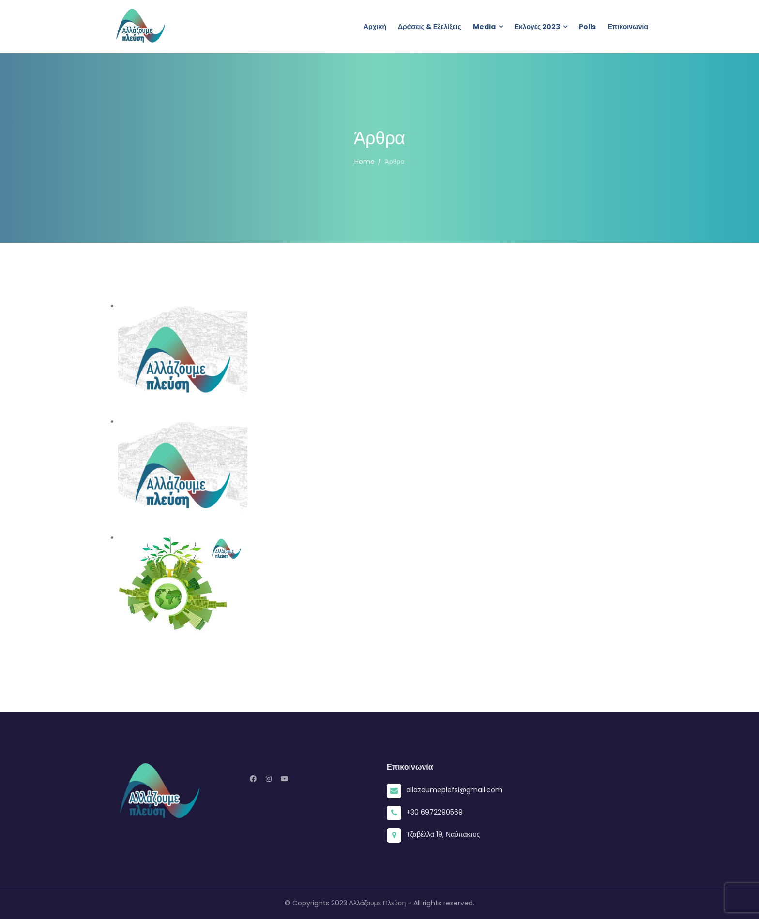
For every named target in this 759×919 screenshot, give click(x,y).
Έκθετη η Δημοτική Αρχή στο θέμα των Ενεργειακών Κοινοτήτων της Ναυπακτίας (432, 585)
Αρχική (375, 26)
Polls (587, 26)
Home (364, 161)
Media (484, 26)
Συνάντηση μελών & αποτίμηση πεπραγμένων (453, 466)
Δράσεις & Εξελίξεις (429, 26)
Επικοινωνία (627, 26)
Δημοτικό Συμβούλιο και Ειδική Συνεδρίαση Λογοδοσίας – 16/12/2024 (438, 350)
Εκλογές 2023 (538, 26)
